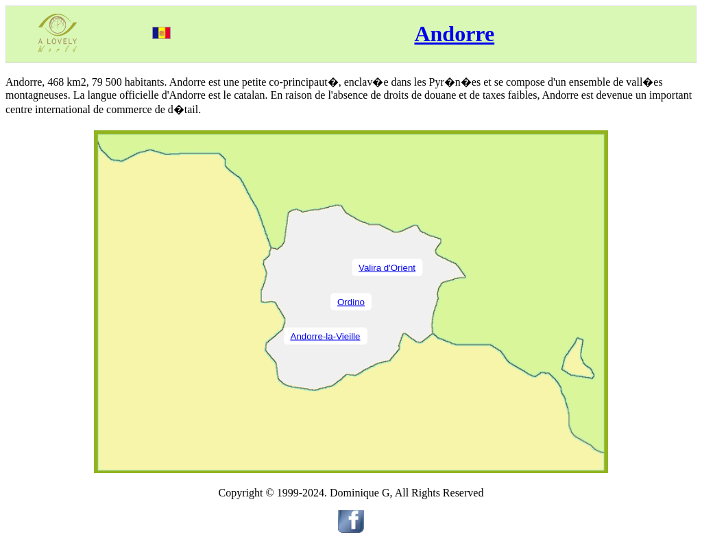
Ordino (351, 301)
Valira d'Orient (387, 267)
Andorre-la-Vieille (326, 336)
